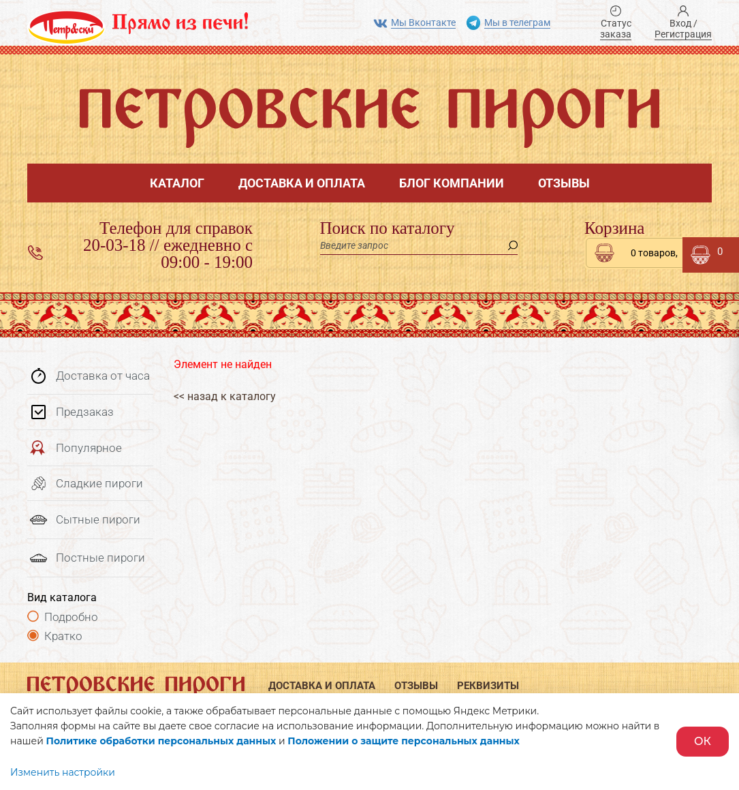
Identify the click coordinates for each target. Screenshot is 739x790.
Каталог (177, 183)
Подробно (71, 617)
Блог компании (451, 183)
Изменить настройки (62, 772)
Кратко (63, 636)
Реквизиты (488, 686)
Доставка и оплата (301, 183)
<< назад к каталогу (225, 396)
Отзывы (564, 183)
